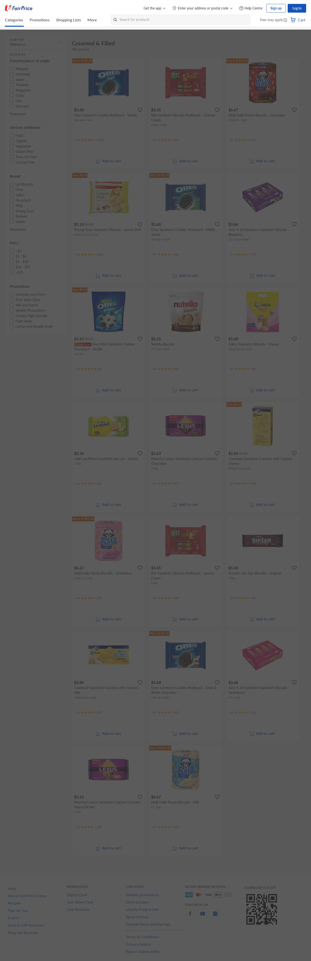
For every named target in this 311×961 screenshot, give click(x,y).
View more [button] (18, 114)
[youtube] (202, 916)
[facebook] (190, 916)
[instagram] (215, 916)
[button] (285, 20)
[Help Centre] (250, 8)
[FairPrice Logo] (19, 8)
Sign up (276, 8)
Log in (297, 8)
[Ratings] (89, 140)
